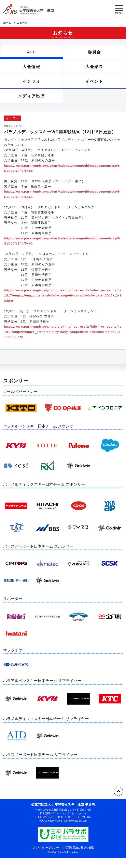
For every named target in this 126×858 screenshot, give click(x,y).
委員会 (94, 52)
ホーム (7, 22)
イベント (94, 81)
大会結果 (94, 66)
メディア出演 (31, 96)
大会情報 (31, 66)
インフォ (31, 81)
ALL (31, 52)
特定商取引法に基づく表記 (78, 847)
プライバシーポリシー (45, 847)
